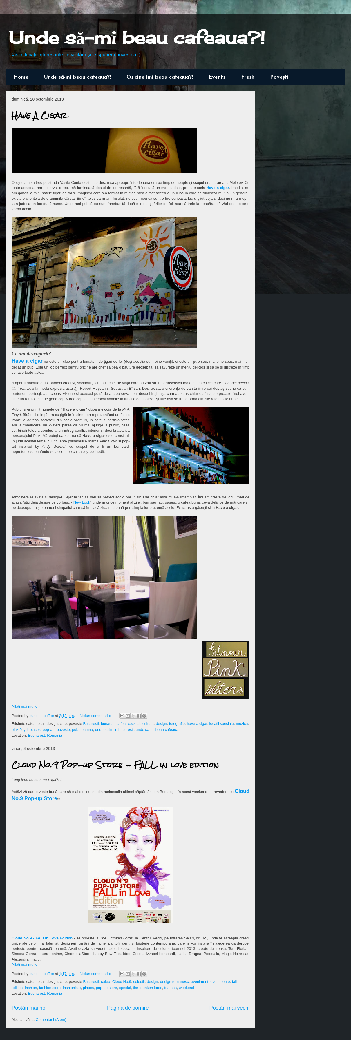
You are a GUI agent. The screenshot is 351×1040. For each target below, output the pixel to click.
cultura (148, 723)
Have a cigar (218, 188)
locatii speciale (221, 723)
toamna (86, 729)
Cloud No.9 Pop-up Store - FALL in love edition (115, 765)
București (91, 723)
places (35, 729)
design (161, 723)
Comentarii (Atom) (51, 1019)
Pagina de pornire (128, 1008)
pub (75, 729)
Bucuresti (91, 981)
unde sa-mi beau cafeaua (157, 729)
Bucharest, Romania (45, 735)
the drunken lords (147, 987)
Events (217, 77)
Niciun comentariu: (96, 716)
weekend (186, 987)
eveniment (199, 981)
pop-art (49, 729)
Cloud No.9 (121, 981)
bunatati (107, 723)
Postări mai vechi (229, 1008)
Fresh (247, 77)
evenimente (220, 981)
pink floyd (20, 729)
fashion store (50, 987)
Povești (279, 77)
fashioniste (72, 987)
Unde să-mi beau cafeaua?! (137, 37)
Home (21, 77)
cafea (121, 723)
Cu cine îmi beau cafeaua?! (159, 77)
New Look (81, 502)
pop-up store (106, 987)
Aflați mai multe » (26, 706)
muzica (242, 723)
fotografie (177, 723)
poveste (63, 729)
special (125, 987)
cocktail (134, 723)
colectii (139, 981)
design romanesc (174, 981)
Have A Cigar (39, 115)
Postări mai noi (29, 1008)
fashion (31, 987)
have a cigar (197, 723)
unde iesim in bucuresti (114, 729)
